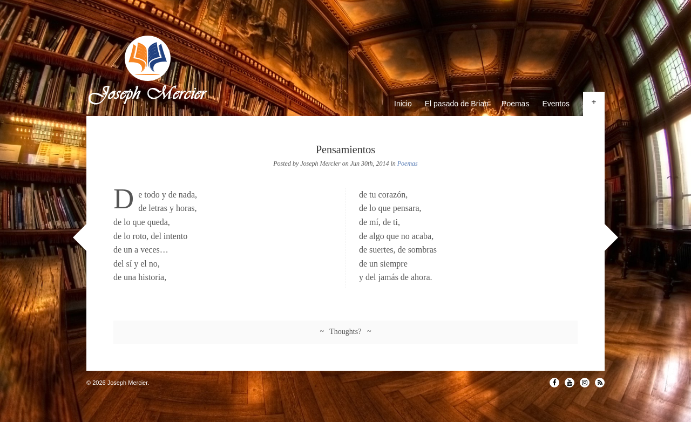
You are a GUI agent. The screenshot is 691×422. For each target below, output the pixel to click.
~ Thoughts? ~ (345, 332)
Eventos (556, 103)
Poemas (515, 103)
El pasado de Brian (457, 103)
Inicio (403, 103)
